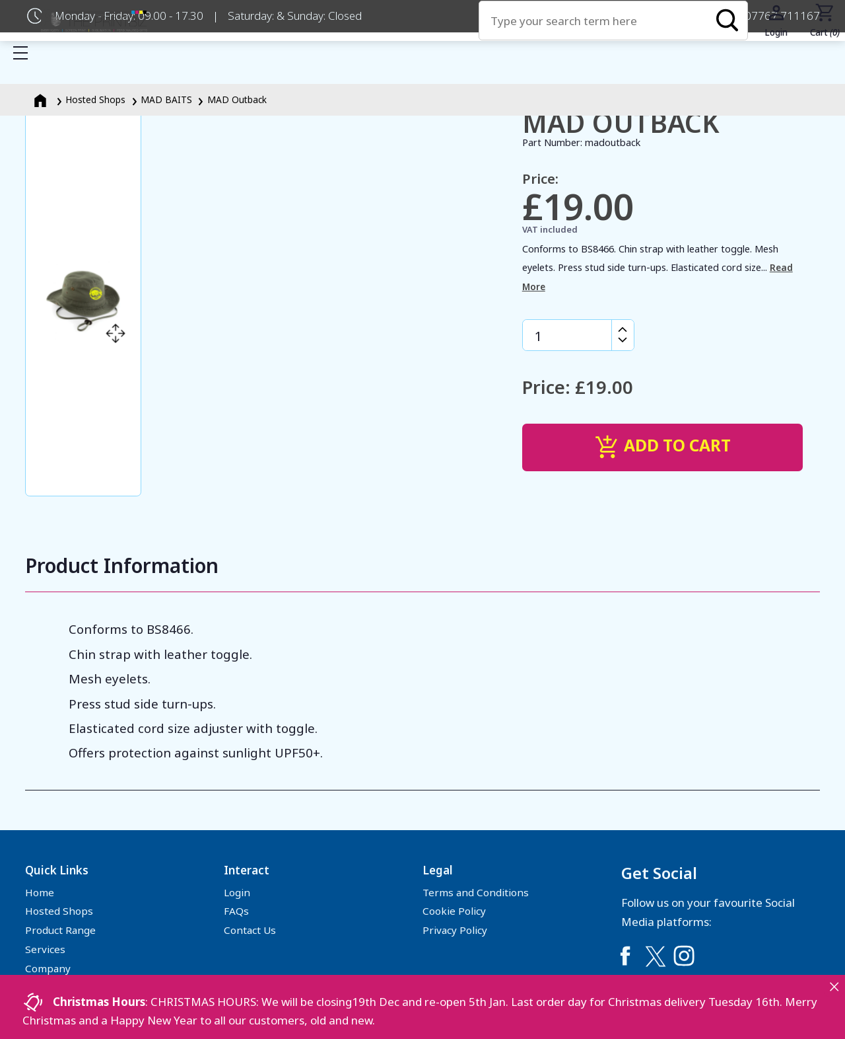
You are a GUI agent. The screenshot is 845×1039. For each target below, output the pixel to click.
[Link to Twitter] (654, 955)
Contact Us (250, 930)
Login (237, 892)
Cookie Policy (454, 910)
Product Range (60, 930)
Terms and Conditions (475, 892)
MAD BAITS (166, 99)
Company (48, 968)
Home (39, 892)
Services (45, 949)
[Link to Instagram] (683, 955)
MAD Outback (237, 99)
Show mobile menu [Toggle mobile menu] (27, 52)
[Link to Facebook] (625, 955)
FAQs (236, 910)
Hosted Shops (95, 99)
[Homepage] (41, 99)
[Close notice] (834, 986)
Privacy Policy (454, 930)
